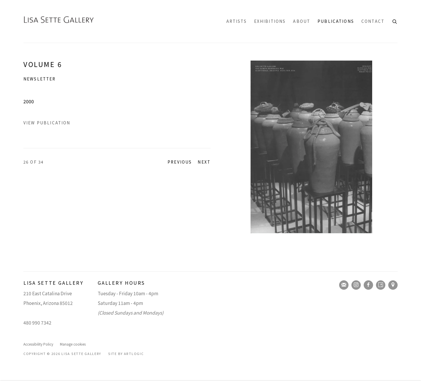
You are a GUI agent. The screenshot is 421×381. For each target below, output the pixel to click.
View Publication (46, 123)
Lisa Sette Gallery (58, 21)
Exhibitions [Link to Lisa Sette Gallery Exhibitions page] (270, 21)
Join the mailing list (343, 285)
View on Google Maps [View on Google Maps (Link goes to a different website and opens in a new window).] (393, 285)
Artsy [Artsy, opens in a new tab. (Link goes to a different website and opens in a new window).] (380, 285)
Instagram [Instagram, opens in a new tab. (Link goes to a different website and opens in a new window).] (356, 285)
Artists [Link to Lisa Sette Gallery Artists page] (236, 21)
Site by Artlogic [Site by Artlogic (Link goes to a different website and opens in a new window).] (126, 353)
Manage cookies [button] (73, 343)
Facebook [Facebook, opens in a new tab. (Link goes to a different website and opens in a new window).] (368, 285)
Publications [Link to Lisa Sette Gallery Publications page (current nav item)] (336, 21)
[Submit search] (395, 21)
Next (204, 162)
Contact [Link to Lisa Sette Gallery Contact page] (372, 21)
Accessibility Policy (38, 343)
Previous (180, 162)
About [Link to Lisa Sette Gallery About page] (301, 21)
